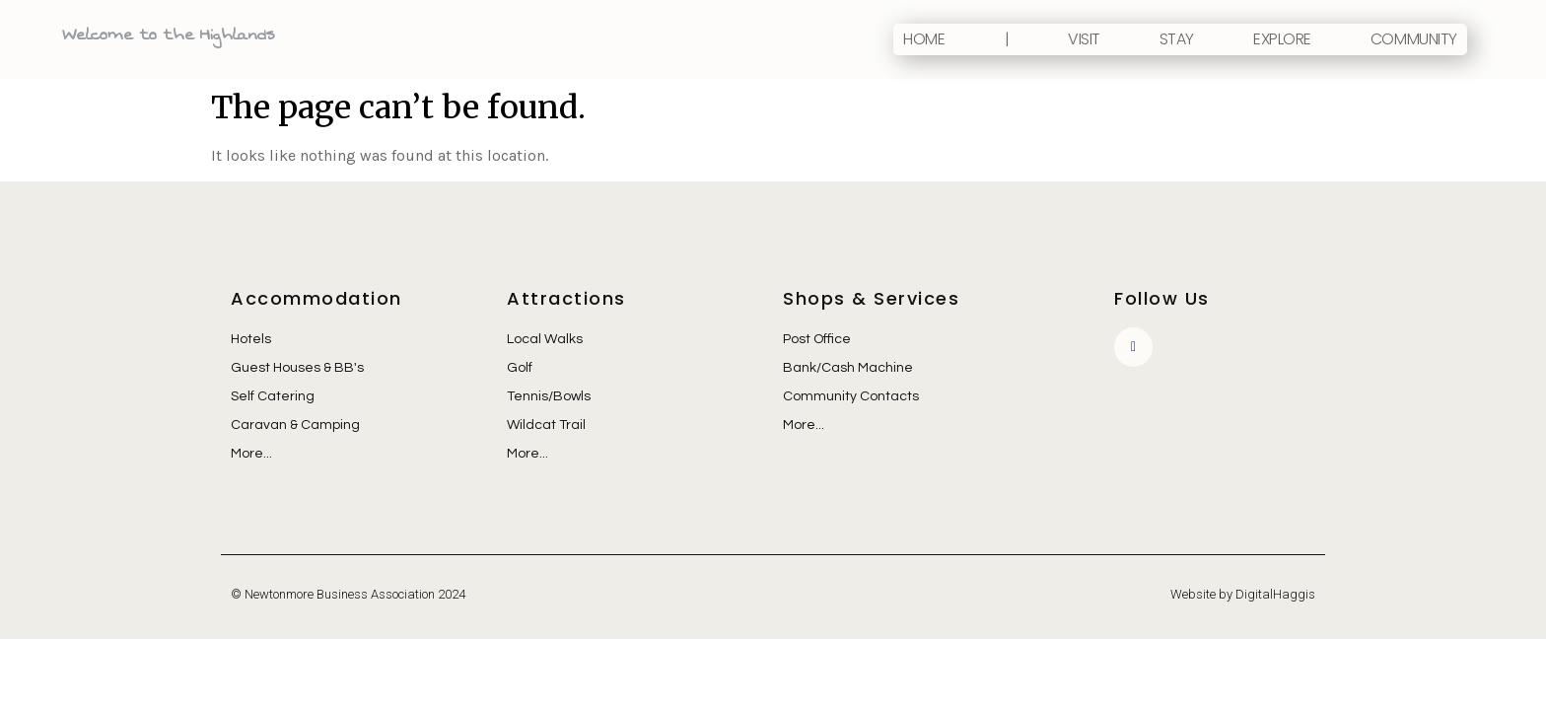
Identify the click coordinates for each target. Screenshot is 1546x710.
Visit (1084, 39)
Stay (1177, 39)
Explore (1282, 39)
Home (924, 39)
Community (1413, 39)
